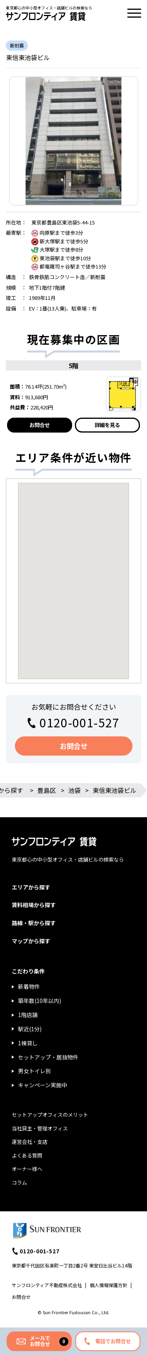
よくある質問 (27, 1155)
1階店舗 (28, 1015)
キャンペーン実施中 (42, 1085)
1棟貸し (28, 1043)
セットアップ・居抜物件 (48, 1057)
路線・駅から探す (34, 923)
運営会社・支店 (29, 1141)
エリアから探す (31, 887)
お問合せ (39, 425)
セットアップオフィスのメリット (50, 1114)
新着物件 (29, 986)
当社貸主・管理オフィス (40, 1128)
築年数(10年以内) (39, 1000)
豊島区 (46, 790)
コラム (19, 1182)
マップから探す (31, 941)
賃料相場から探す (34, 905)
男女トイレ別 (34, 1071)
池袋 (74, 790)
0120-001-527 (80, 722)
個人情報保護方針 (108, 1285)
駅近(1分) (30, 1029)
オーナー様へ (27, 1168)
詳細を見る (107, 425)
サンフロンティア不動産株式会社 (47, 1285)
